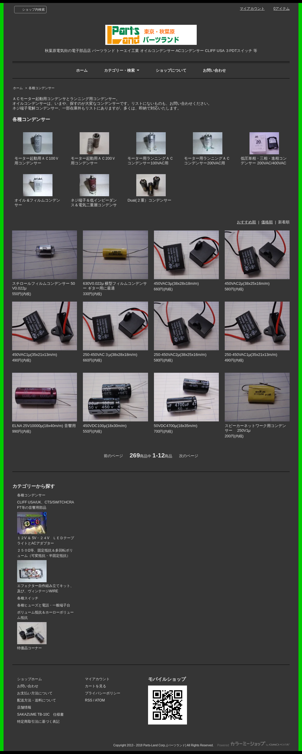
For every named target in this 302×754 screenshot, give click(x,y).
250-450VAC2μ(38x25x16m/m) (180, 354)
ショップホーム (29, 679)
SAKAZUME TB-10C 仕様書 (40, 714)
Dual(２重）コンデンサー (149, 188)
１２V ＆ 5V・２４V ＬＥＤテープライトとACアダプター (45, 528)
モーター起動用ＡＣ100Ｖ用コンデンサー (36, 149)
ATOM (100, 700)
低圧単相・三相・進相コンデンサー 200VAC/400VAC (264, 149)
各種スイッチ (27, 598)
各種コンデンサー (42, 88)
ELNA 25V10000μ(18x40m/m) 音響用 (44, 425)
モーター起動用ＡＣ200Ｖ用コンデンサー (93, 149)
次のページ (188, 456)
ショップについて (171, 70)
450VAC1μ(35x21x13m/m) (34, 354)
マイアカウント (252, 8)
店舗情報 (24, 707)
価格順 (267, 222)
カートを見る (95, 686)
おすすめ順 (246, 222)
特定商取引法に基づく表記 (38, 721)
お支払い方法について (34, 693)
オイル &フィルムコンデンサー (37, 190)
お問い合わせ (214, 70)
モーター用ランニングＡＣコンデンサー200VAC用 (207, 149)
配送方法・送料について (36, 700)
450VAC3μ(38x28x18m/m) (176, 283)
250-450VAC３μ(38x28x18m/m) (110, 354)
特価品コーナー (32, 636)
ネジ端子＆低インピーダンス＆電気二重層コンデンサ (94, 190)
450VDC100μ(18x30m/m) (105, 425)
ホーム (82, 70)
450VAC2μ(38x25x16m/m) (247, 283)
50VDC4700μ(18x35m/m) (176, 425)
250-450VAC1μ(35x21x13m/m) (251, 354)
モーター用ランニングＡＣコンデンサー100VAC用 (150, 149)
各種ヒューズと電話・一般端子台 (43, 605)
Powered (253, 745)
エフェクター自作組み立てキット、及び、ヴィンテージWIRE (45, 576)
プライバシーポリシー (102, 693)
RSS (88, 700)
